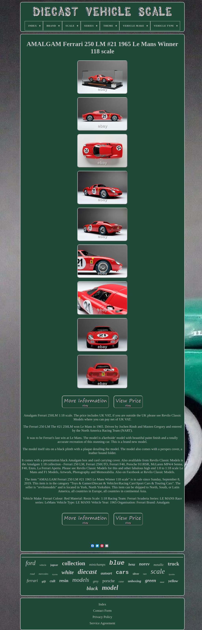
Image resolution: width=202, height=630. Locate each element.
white (68, 572)
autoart (106, 573)
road (32, 573)
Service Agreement (102, 623)
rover (162, 582)
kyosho (172, 574)
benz (131, 564)
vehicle (42, 565)
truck (173, 563)
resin (63, 580)
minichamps (97, 564)
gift (44, 581)
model (110, 587)
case (121, 581)
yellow (173, 581)
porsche (108, 581)
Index (102, 604)
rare (145, 574)
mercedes (43, 573)
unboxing (134, 581)
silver (136, 573)
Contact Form (102, 610)
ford (31, 563)
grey (95, 581)
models (80, 579)
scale (158, 571)
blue (116, 563)
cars (122, 572)
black (92, 588)
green (150, 580)
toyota (55, 574)
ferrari (32, 580)
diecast (87, 571)
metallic (159, 564)
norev (144, 564)
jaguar (54, 564)
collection (73, 563)
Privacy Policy (102, 617)
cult (52, 581)
